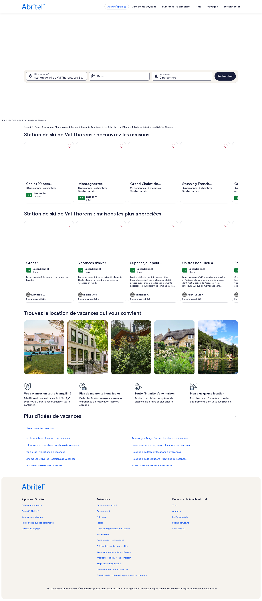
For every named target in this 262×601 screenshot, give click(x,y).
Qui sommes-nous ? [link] (107, 505)
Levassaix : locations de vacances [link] (43, 465)
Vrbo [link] (174, 505)
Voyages (212, 6)
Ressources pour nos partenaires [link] (38, 522)
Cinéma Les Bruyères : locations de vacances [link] (50, 458)
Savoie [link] (74, 127)
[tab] (40, 428)
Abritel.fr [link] (176, 511)
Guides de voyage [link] (31, 528)
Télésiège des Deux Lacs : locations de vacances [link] (52, 445)
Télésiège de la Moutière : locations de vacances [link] (159, 458)
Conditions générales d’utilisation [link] (113, 528)
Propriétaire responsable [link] (109, 563)
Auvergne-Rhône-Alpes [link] (56, 127)
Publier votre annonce (176, 6)
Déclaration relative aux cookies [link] (112, 546)
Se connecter (232, 6)
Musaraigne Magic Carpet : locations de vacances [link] (160, 438)
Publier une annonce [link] (32, 505)
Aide (198, 6)
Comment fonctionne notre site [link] (112, 569)
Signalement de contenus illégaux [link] (114, 552)
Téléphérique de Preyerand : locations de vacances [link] (161, 445)
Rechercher (225, 76)
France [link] (38, 127)
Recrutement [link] (103, 511)
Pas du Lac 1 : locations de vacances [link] (45, 452)
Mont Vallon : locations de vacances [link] (152, 465)
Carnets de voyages (144, 6)
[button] (131, 416)
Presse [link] (100, 522)
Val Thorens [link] (125, 127)
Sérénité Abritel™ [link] (30, 511)
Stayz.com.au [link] (178, 528)
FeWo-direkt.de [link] (180, 517)
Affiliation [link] (101, 517)
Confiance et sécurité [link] (32, 517)
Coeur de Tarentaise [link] (91, 127)
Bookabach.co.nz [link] (180, 522)
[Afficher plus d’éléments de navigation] (176, 127)
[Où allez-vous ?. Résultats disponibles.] (56, 76)
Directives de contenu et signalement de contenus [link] (122, 575)
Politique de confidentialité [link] (110, 540)
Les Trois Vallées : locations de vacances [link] (47, 438)
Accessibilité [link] (103, 534)
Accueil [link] (27, 127)
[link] (69, 146)
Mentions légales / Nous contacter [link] (114, 557)
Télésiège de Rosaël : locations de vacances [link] (156, 452)
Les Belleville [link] (110, 127)
